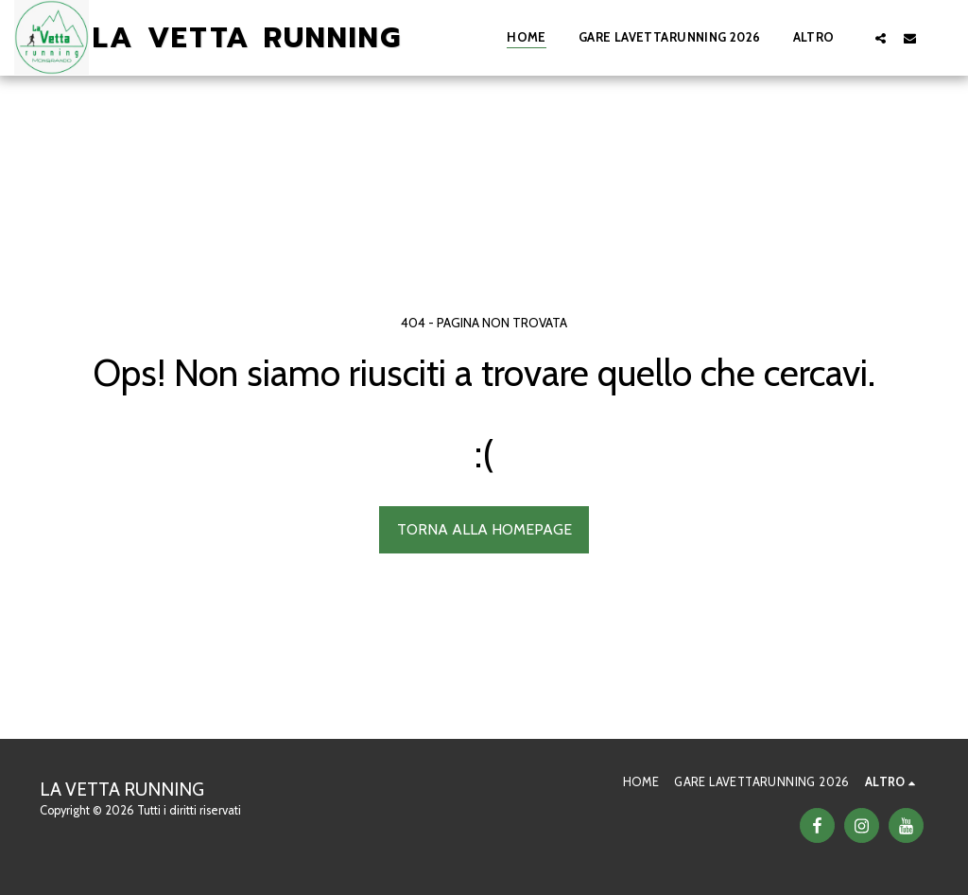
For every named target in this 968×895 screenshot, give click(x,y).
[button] (880, 37)
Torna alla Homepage (484, 529)
